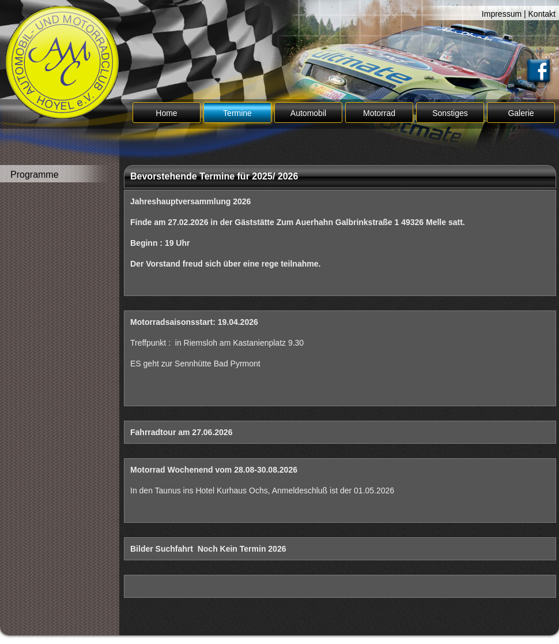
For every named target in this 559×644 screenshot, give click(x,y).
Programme (34, 174)
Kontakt (542, 13)
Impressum (502, 13)
